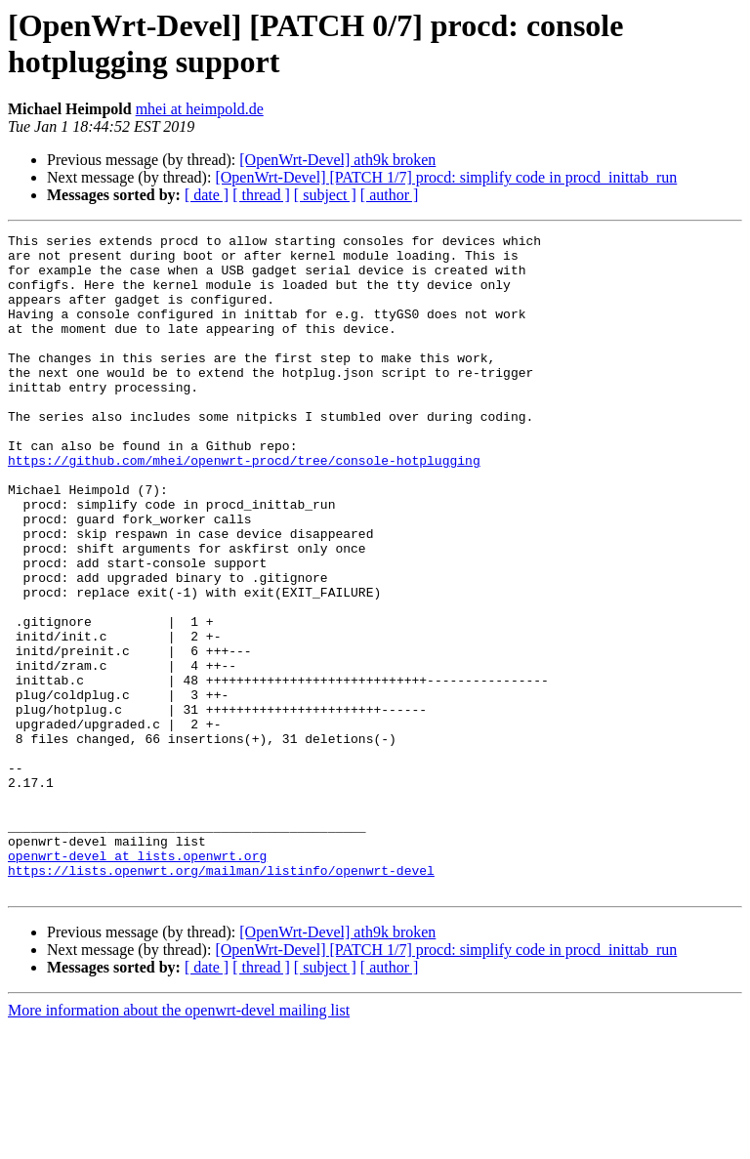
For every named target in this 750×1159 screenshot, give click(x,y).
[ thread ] (261, 194)
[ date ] (207, 194)
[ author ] (389, 194)
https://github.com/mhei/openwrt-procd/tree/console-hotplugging (244, 507)
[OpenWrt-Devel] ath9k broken (337, 159)
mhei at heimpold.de (200, 109)
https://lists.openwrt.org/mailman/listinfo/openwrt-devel (221, 999)
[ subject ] (325, 194)
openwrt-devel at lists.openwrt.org (137, 981)
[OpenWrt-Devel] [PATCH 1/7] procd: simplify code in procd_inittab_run (446, 177)
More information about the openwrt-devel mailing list (179, 1142)
